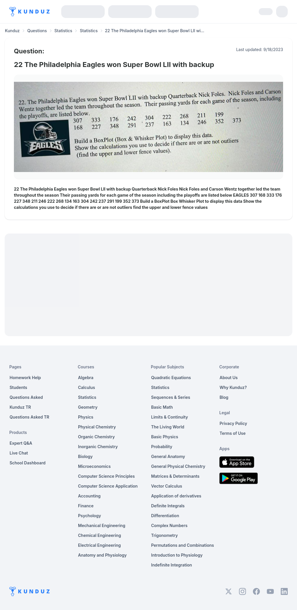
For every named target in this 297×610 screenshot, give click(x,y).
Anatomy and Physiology (102, 555)
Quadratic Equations (171, 377)
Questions (37, 30)
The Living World (167, 426)
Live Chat (19, 452)
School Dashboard (28, 462)
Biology (85, 456)
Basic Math (162, 407)
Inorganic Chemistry (98, 446)
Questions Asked (26, 397)
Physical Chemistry (97, 426)
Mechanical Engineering (101, 525)
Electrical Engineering (99, 545)
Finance (86, 505)
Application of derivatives (176, 495)
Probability (161, 446)
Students (18, 387)
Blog (224, 397)
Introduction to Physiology (176, 555)
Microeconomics (94, 466)
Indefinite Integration (171, 564)
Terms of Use (233, 433)
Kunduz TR (20, 407)
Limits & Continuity (169, 416)
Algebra (85, 377)
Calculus (86, 387)
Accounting (89, 495)
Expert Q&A (21, 443)
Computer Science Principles (106, 476)
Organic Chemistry (96, 436)
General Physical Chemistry (178, 466)
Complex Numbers (169, 525)
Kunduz (12, 30)
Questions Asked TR (29, 416)
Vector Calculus (166, 486)
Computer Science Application (108, 486)
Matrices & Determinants (175, 476)
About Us (229, 377)
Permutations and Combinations (182, 545)
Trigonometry (164, 535)
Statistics (64, 30)
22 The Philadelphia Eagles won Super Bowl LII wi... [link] (154, 30)
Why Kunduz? (233, 387)
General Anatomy (168, 456)
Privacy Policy (233, 423)
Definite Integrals (168, 505)
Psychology (89, 515)
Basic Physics (164, 436)
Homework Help (25, 377)
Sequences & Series (170, 397)
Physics (85, 416)
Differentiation (165, 515)
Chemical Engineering (99, 535)
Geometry (87, 407)
